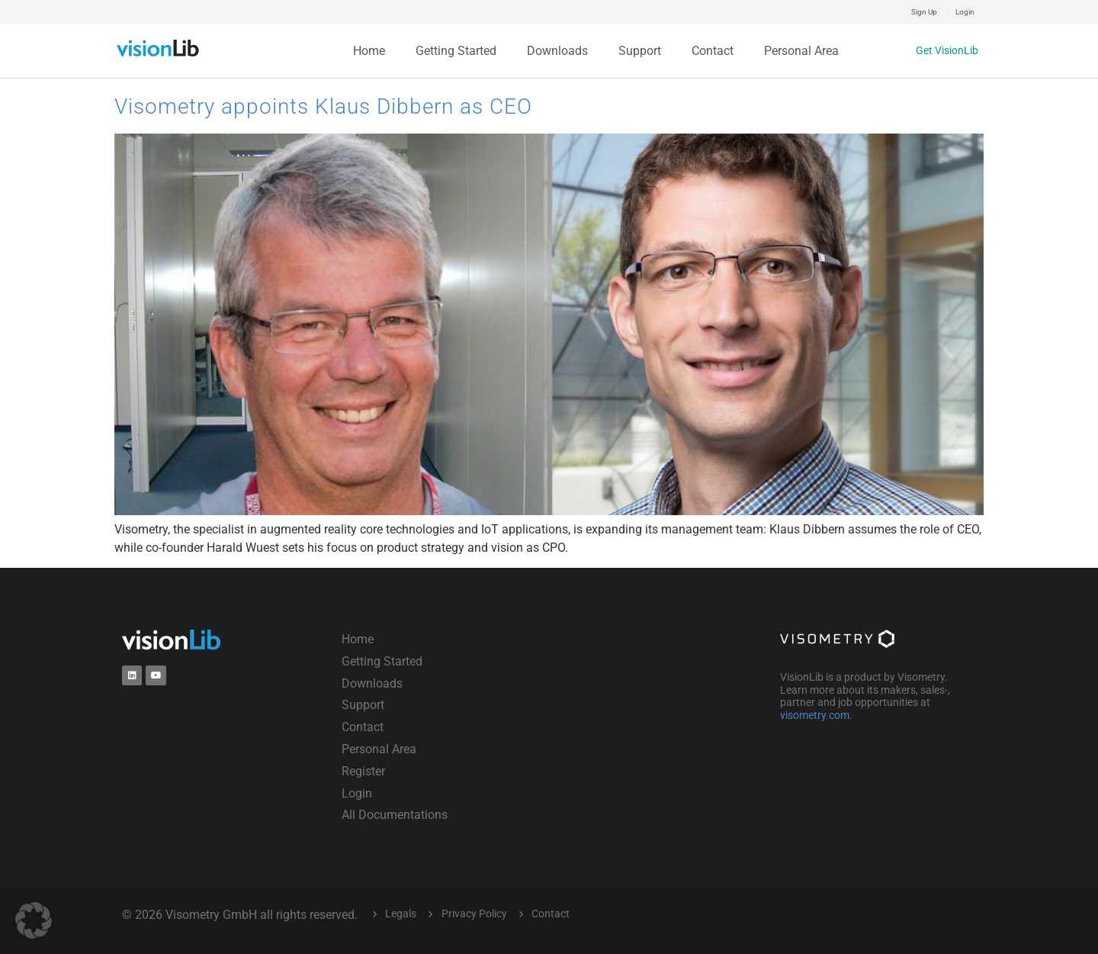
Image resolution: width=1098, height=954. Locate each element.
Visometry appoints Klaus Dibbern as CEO (323, 106)
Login (964, 12)
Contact (713, 51)
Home (369, 51)
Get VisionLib (942, 51)
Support (639, 51)
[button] (33, 920)
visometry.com (814, 715)
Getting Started (456, 51)
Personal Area (801, 51)
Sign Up (924, 12)
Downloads (557, 51)
